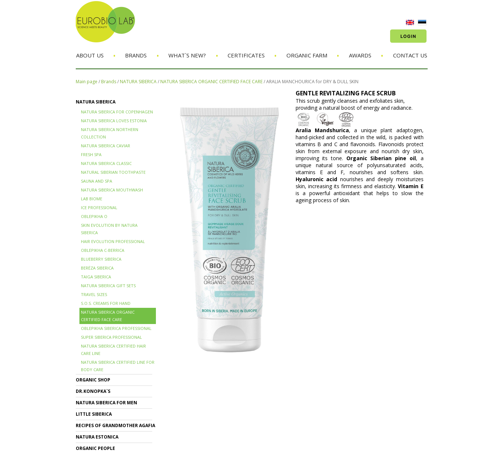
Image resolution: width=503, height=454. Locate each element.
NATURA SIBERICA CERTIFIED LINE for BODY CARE (117, 365)
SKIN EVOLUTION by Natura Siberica (109, 228)
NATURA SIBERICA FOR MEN (106, 403)
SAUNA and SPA (96, 181)
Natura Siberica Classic (106, 163)
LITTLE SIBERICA (94, 414)
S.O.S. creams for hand (106, 303)
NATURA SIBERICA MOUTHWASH (112, 190)
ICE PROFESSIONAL (99, 207)
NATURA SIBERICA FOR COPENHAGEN (117, 112)
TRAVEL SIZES (94, 294)
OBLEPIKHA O (94, 216)
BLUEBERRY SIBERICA (101, 259)
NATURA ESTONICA (97, 437)
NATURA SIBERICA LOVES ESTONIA (114, 120)
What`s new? (187, 55)
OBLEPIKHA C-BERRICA (102, 250)
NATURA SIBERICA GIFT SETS (108, 285)
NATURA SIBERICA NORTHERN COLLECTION (109, 133)
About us (90, 55)
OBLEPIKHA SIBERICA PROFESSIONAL (116, 328)
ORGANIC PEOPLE (95, 448)
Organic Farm (306, 55)
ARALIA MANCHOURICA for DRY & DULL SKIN (312, 81)
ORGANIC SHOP (93, 380)
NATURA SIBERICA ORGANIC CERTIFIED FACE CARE (211, 81)
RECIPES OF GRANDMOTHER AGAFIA (115, 425)
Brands (136, 55)
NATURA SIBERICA (138, 81)
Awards (360, 55)
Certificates (246, 55)
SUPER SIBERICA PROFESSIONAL (111, 337)
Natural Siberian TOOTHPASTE (113, 172)
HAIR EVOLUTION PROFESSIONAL (113, 241)
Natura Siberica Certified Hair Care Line (113, 349)
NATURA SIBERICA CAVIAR (105, 145)
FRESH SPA (91, 154)
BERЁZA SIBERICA (97, 268)
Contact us (410, 55)
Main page (86, 81)
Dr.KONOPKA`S (93, 391)
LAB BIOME (91, 198)
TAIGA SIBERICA (96, 276)
